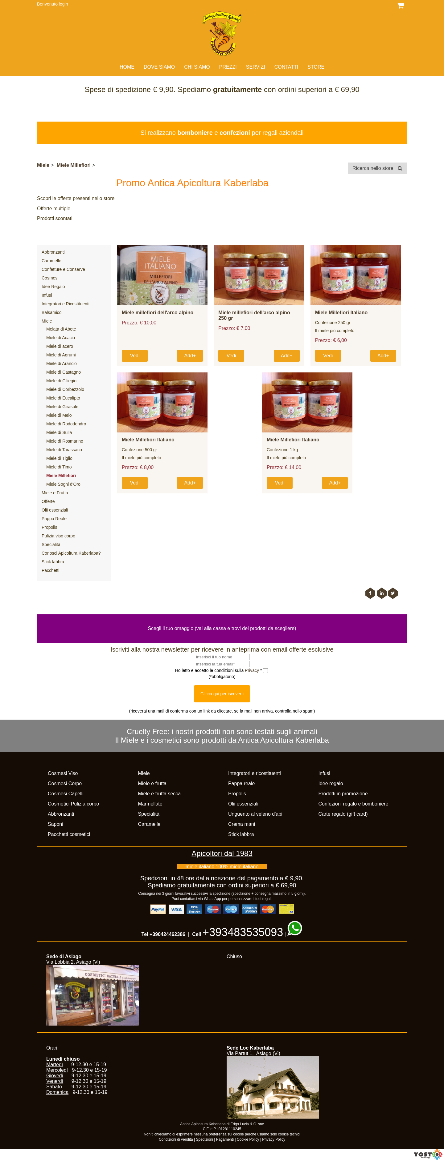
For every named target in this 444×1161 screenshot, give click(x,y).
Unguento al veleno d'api (255, 814)
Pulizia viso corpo (58, 535)
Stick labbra (53, 561)
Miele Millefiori (74, 165)
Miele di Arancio (61, 363)
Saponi (55, 824)
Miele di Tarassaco (64, 449)
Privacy (252, 670)
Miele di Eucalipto (63, 398)
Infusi (47, 295)
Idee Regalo (53, 286)
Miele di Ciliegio (61, 380)
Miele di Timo (59, 466)
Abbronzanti (53, 252)
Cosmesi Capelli (66, 793)
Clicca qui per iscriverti (222, 693)
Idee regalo (331, 783)
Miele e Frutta (55, 492)
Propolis (49, 527)
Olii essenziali (55, 510)
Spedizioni (204, 1139)
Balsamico (52, 312)
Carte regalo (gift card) (343, 814)
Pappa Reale (54, 518)
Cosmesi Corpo (65, 783)
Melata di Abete (61, 329)
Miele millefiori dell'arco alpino (157, 312)
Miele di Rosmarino (64, 441)
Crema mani (241, 824)
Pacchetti (51, 570)
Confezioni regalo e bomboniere (353, 803)
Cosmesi (50, 277)
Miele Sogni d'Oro (63, 484)
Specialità (51, 544)
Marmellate (150, 803)
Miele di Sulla (59, 432)
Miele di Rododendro (66, 423)
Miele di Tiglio (59, 458)
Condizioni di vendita (176, 1139)
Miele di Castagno (63, 372)
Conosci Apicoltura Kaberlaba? (71, 553)
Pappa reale (241, 783)
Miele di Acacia (60, 337)
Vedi (134, 355)
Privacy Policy (273, 1139)
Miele (43, 165)
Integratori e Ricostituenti (65, 303)
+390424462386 (167, 934)
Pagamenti (225, 1139)
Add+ (190, 355)
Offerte (48, 501)
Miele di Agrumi (61, 354)
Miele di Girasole (62, 406)
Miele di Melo (59, 415)
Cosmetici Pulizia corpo (73, 803)
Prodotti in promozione (343, 793)
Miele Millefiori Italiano (341, 312)
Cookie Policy (248, 1139)
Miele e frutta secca (159, 793)
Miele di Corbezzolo (65, 389)
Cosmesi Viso (63, 773)
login (63, 4)
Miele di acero (59, 346)
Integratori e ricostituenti (254, 773)
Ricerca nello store (377, 168)
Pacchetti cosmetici (69, 834)
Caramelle (51, 260)
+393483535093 (243, 932)
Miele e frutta (152, 783)
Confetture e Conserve (63, 269)
